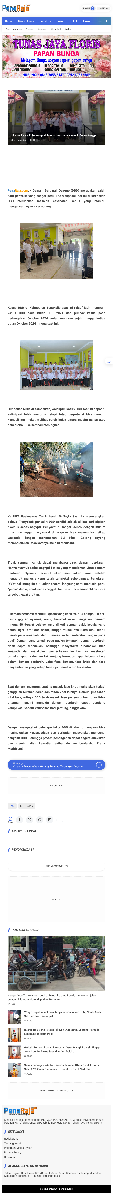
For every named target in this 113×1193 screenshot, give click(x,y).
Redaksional (11, 1138)
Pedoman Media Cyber (18, 1148)
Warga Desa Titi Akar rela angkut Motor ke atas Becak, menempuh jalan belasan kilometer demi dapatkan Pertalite (52, 997)
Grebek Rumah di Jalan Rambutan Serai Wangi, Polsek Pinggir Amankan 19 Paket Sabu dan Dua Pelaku (62, 1049)
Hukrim (87, 21)
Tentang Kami (12, 1143)
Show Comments (56, 866)
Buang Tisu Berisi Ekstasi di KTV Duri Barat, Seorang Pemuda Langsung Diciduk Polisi (61, 1032)
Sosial (60, 21)
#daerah (29, 29)
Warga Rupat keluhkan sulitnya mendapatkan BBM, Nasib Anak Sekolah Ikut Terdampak (62, 1014)
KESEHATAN (26, 805)
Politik (74, 21)
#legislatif (56, 29)
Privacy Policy (12, 1152)
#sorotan (42, 29)
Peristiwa (45, 21)
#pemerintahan (14, 29)
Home (8, 21)
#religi (68, 29)
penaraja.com (66, 1188)
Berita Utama (26, 21)
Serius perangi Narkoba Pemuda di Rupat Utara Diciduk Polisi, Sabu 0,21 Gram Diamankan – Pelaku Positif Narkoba (62, 1067)
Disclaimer (10, 1157)
